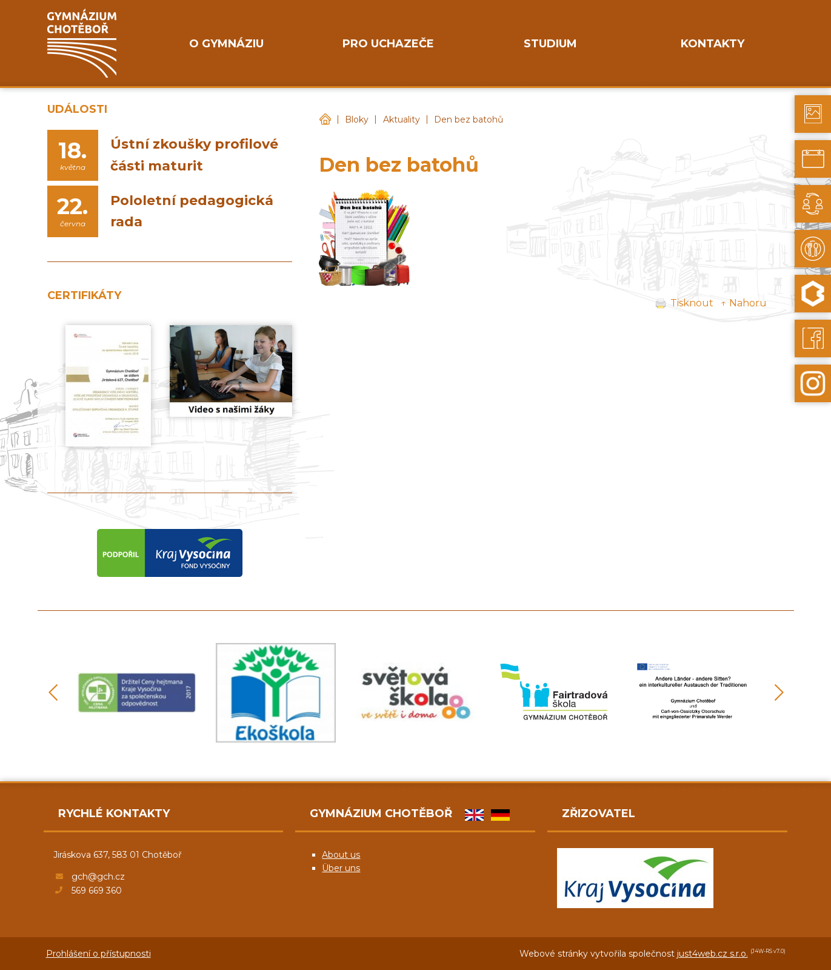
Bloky (357, 119)
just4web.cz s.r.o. (712, 953)
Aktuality (401, 119)
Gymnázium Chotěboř (325, 120)
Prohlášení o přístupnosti (98, 953)
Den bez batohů (468, 119)
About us (341, 854)
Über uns (341, 868)
